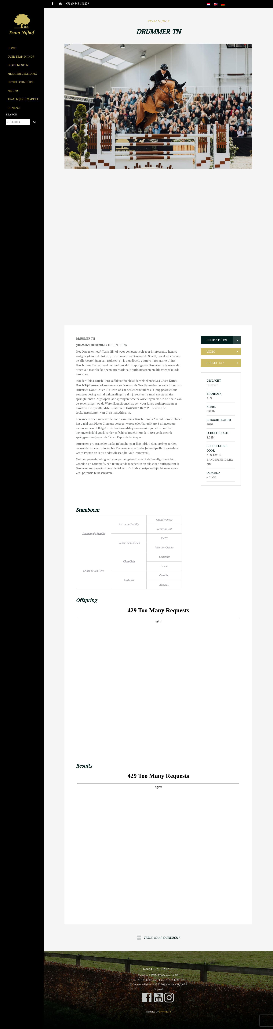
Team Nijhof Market (23, 99)
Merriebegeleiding (22, 73)
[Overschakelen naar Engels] (215, 2)
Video (210, 351)
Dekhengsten (18, 65)
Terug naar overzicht (162, 938)
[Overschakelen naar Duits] (223, 2)
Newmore (165, 1011)
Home (12, 48)
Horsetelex (215, 363)
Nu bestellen (216, 340)
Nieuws (13, 91)
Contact (14, 108)
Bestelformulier (21, 82)
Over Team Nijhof (21, 56)
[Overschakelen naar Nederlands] (208, 2)
